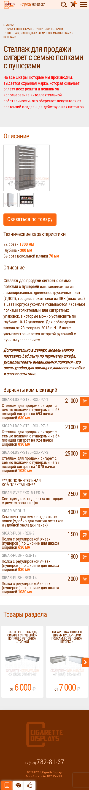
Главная (8, 24)
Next (85, 662)
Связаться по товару (30, 219)
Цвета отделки (18, 785)
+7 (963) (32, 4)
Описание (7, 785)
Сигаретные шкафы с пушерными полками (35, 29)
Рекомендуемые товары (29, 785)
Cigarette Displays (9, 4)
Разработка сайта (36, 776)
